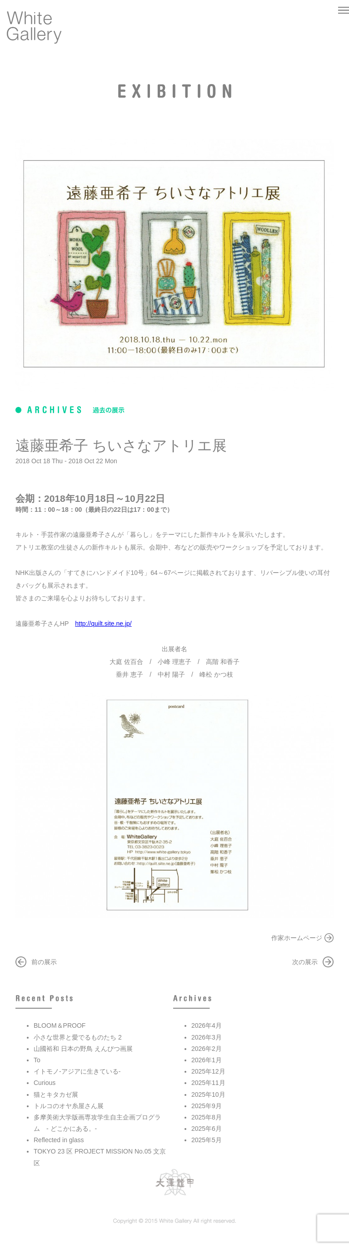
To (37, 1060)
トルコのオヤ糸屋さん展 (69, 1105)
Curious (44, 1082)
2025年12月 (208, 1071)
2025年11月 (208, 1082)
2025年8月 (206, 1117)
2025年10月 (208, 1094)
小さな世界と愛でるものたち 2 (78, 1037)
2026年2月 (206, 1048)
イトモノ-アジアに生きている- (77, 1071)
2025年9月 (206, 1105)
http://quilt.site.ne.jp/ (103, 623)
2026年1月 (206, 1060)
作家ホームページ (296, 937)
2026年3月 (206, 1037)
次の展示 (305, 962)
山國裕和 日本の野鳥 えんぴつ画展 (83, 1048)
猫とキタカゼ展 (56, 1094)
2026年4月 (206, 1025)
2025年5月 (206, 1140)
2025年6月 (206, 1128)
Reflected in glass (59, 1140)
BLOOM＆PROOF (59, 1025)
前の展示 (44, 962)
